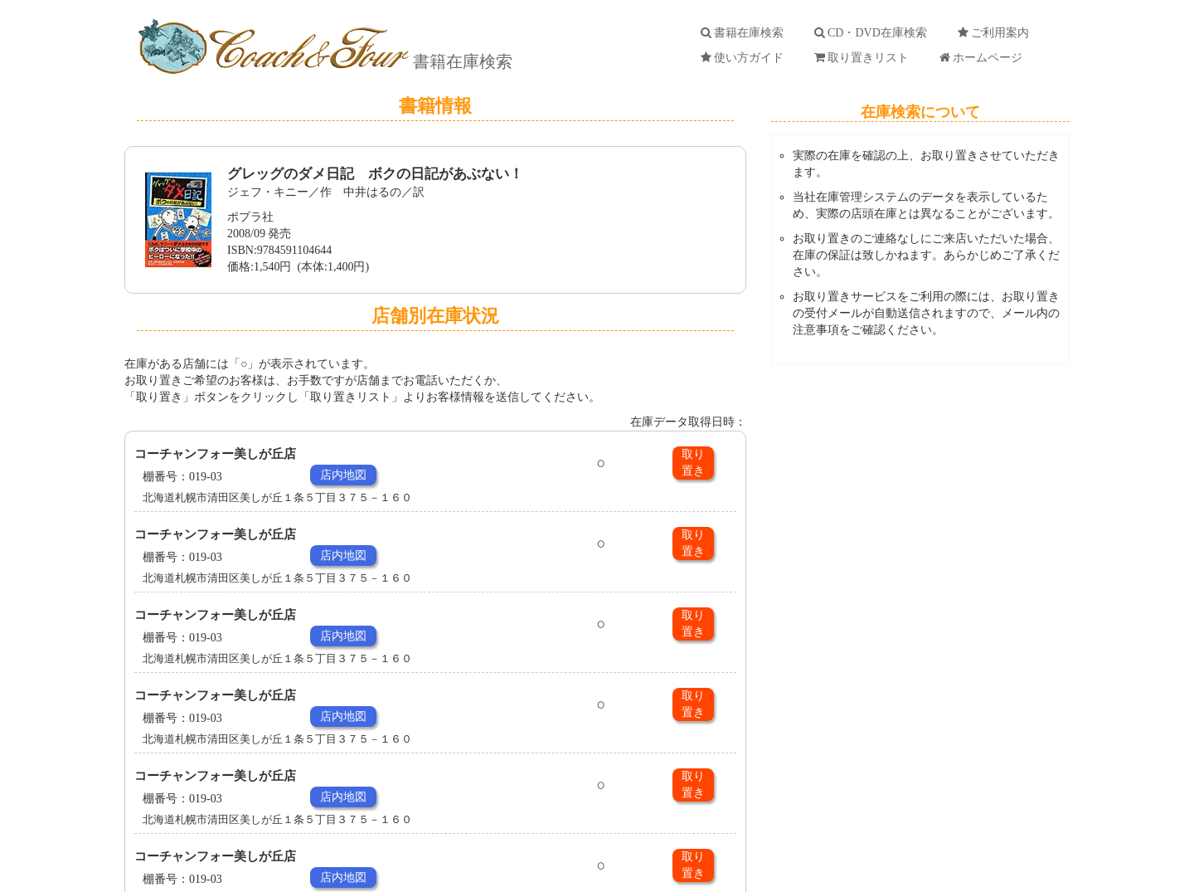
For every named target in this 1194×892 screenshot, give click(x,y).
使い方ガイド (745, 57)
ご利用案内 (996, 33)
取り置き (693, 462)
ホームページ (983, 57)
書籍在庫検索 (460, 61)
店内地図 (343, 475)
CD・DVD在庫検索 (873, 33)
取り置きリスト (864, 57)
